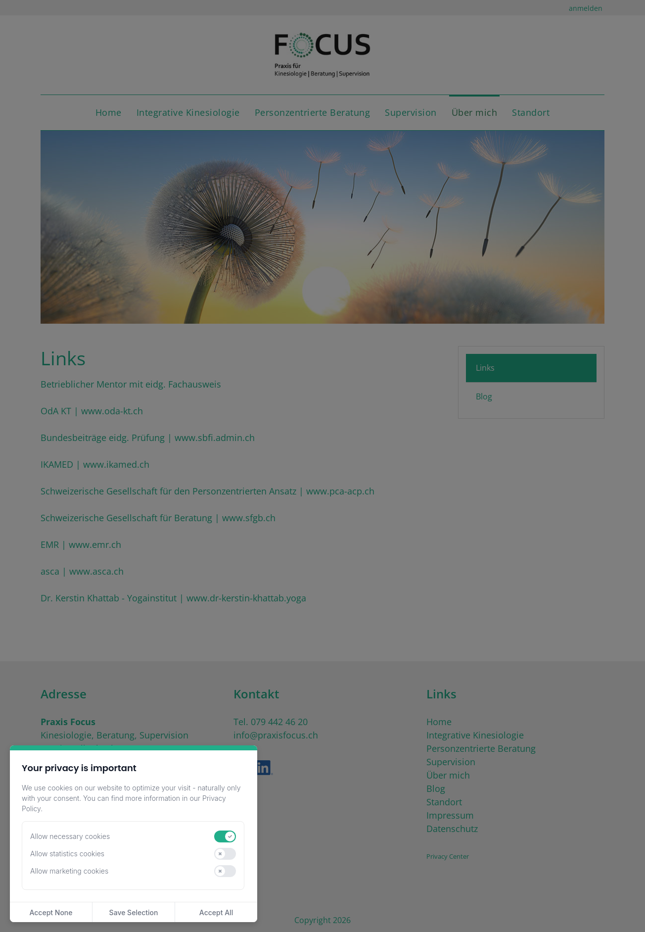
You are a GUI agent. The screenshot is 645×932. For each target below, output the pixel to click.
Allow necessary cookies (70, 836)
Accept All (216, 912)
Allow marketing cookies (69, 871)
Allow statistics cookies (67, 853)
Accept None (50, 912)
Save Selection (133, 912)
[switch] (225, 836)
